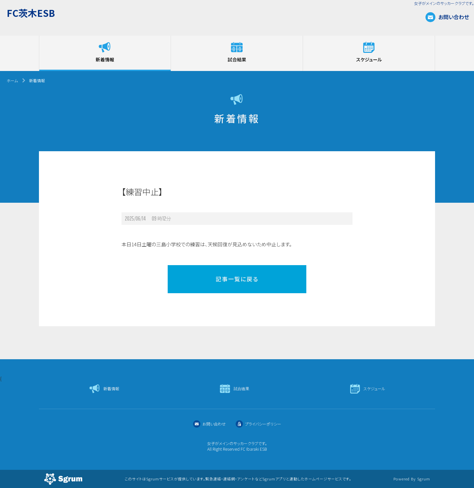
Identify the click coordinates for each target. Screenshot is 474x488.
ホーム (12, 80)
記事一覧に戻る (237, 279)
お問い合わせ (447, 17)
